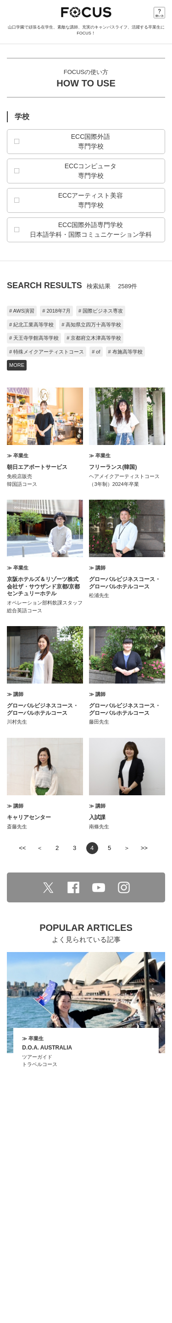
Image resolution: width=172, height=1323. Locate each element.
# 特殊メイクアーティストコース (46, 351)
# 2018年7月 (56, 311)
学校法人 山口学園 (86, 1281)
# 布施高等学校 (125, 351)
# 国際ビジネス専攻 (100, 311)
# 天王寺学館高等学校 (34, 338)
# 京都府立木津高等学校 (94, 338)
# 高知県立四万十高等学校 (91, 324)
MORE (16, 365)
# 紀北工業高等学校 (31, 324)
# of (96, 351)
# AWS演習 (21, 311)
